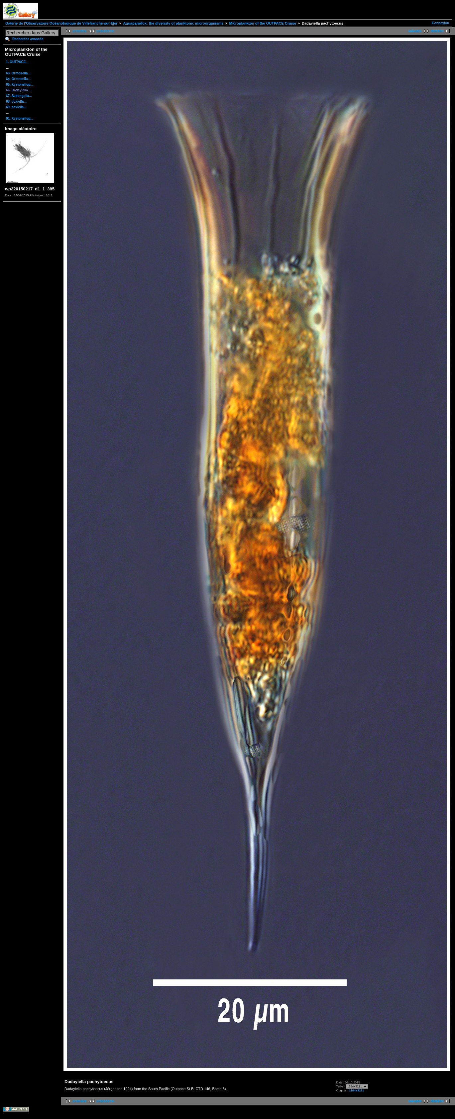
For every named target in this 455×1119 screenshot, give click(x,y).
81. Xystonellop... (19, 118)
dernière (437, 31)
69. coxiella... (16, 107)
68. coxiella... (16, 101)
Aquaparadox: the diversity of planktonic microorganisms (173, 23)
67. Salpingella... (19, 96)
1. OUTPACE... (17, 62)
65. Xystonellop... (19, 84)
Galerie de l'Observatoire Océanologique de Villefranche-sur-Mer (61, 23)
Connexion (440, 23)
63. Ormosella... (18, 73)
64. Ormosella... (18, 79)
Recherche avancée (27, 39)
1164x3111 (356, 1090)
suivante (415, 31)
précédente (105, 31)
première (79, 31)
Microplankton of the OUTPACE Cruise (262, 23)
